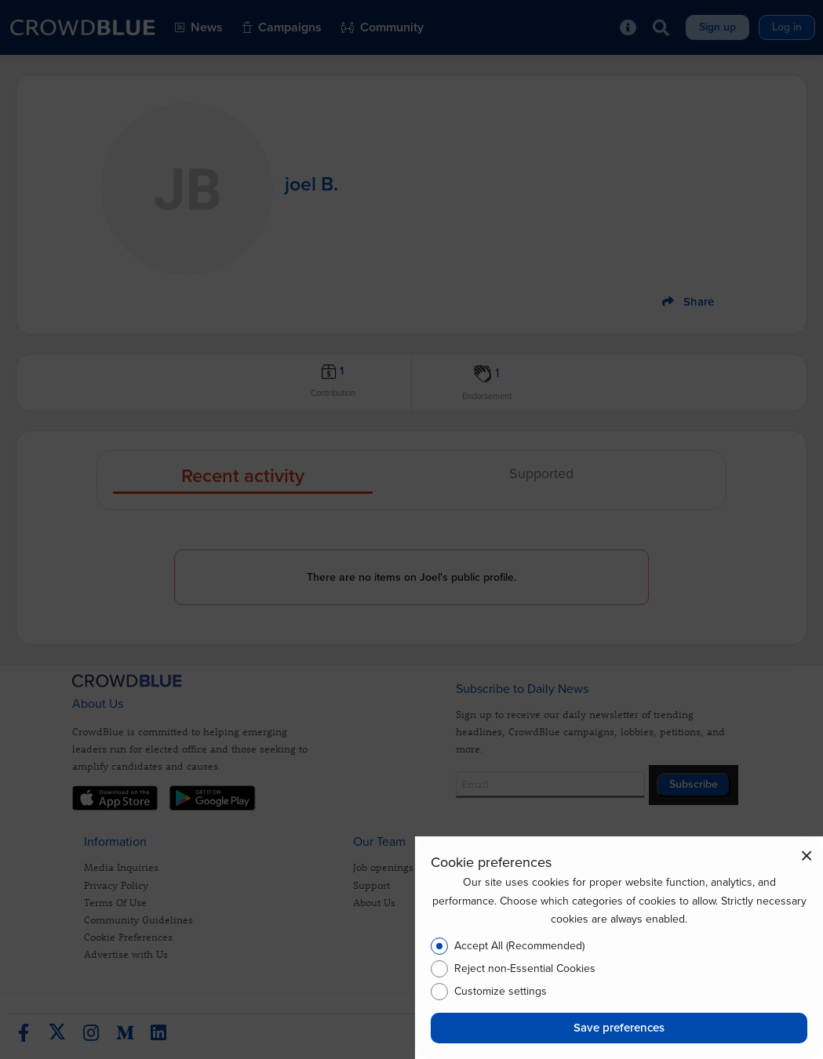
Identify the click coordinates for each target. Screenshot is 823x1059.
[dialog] (619, 947)
